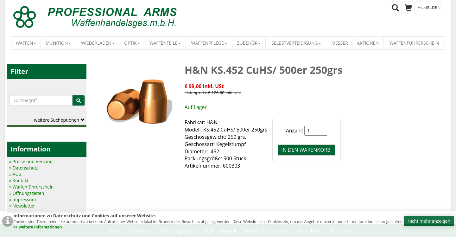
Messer (339, 43)
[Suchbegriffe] (41, 100)
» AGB (15, 174)
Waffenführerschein (414, 43)
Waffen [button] (26, 43)
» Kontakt (18, 180)
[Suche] (78, 100)
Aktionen (368, 43)
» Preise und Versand (31, 161)
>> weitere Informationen (37, 227)
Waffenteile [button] (165, 43)
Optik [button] (132, 43)
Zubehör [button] (249, 43)
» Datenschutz (23, 168)
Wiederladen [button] (98, 43)
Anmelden (429, 7)
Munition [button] (58, 43)
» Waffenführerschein (31, 187)
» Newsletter (22, 206)
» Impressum (22, 199)
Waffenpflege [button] (209, 43)
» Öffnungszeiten (26, 193)
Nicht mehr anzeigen (429, 221)
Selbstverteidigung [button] (296, 43)
